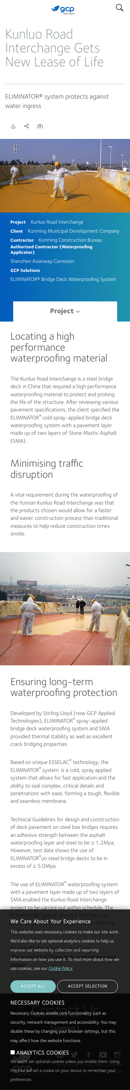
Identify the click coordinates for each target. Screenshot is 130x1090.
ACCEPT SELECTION (87, 1004)
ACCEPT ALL (33, 1004)
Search (120, 6)
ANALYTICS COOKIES (42, 1070)
